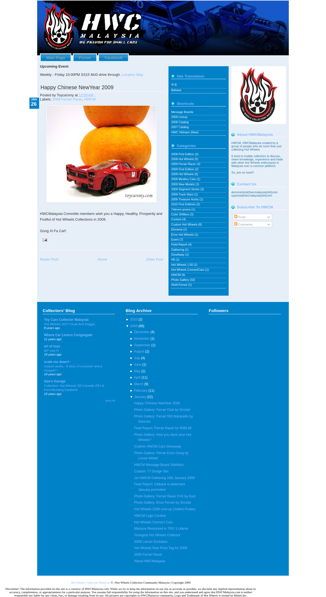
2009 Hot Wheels (182, 174)
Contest (176, 219)
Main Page (55, 58)
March (138, 384)
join (239, 172)
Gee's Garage (55, 381)
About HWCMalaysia (149, 561)
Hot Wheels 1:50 (182, 264)
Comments (243, 224)
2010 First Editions (183, 204)
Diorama (177, 229)
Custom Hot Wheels (184, 224)
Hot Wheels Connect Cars (153, 522)
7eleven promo (181, 209)
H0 (173, 259)
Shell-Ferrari (179, 284)
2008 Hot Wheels (182, 159)
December (142, 332)
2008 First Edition (183, 154)
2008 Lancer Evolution (150, 542)
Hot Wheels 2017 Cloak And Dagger (69, 324)
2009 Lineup (179, 117)
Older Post (154, 259)
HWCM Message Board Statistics (159, 465)
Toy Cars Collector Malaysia (66, 320)
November (142, 339)
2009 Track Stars (182, 194)
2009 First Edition (183, 169)
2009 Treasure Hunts (185, 199)
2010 (133, 319)
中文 (174, 84)
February (140, 391)
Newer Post (49, 259)
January (140, 397)
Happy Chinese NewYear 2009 (76, 87)
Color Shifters (180, 214)
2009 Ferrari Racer (67, 99)
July (137, 358)
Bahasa (176, 90)
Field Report (179, 244)
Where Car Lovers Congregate (68, 335)
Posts (240, 217)
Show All (110, 400)
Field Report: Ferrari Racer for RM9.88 (162, 428)
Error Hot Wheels (182, 234)
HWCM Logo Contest (150, 516)
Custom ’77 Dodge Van (151, 471)
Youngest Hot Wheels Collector (157, 535)
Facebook (113, 58)
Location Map (132, 75)
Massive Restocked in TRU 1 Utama (161, 528)
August (139, 351)
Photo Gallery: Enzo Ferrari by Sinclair (162, 502)
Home (102, 259)
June (137, 365)
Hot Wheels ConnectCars (188, 269)
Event (175, 239)
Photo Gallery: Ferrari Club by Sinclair (162, 410)
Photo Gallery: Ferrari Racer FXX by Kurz (165, 496)
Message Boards (182, 112)
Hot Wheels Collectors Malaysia (90, 582)
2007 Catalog (180, 127)
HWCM (90, 99)
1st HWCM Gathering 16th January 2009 (164, 478)
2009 (133, 326)
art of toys (52, 346)
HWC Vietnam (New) (185, 132)
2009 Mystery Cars (184, 179)
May (137, 371)
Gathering (178, 249)
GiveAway (178, 254)
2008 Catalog (180, 122)
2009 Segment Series (185, 189)
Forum (85, 58)
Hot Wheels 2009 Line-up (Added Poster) (164, 509)
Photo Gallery (180, 279)
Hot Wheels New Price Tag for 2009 (160, 548)
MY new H (51, 350)
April (137, 377)
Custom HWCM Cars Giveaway (157, 446)
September (142, 345)
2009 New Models (183, 184)
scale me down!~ (57, 362)
